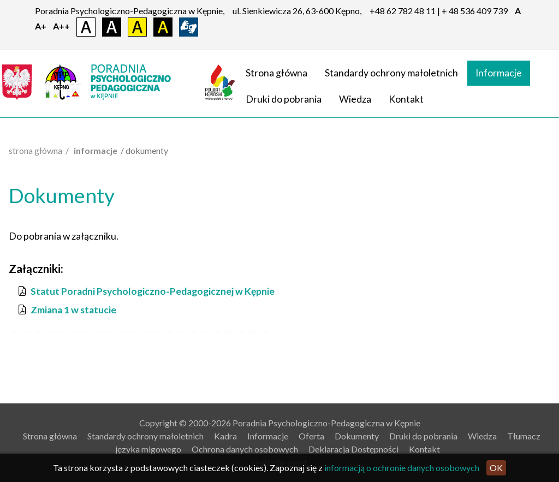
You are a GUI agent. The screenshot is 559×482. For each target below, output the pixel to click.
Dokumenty (357, 436)
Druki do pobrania (284, 99)
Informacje (498, 73)
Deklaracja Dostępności (353, 449)
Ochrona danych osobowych (245, 449)
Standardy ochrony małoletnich (391, 73)
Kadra (225, 436)
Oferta (311, 436)
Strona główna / (40, 150)
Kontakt (406, 99)
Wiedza (355, 99)
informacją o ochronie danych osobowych (401, 467)
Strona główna (276, 73)
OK (496, 467)
